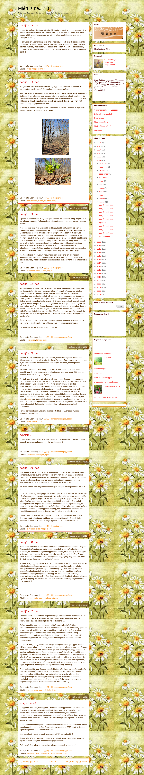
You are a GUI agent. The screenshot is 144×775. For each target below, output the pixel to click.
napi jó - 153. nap (29, 82)
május (101, 188)
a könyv (29, 399)
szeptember (104, 174)
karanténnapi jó (100, 369)
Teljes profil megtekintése (110, 64)
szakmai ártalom (51, 598)
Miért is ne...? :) (33, 8)
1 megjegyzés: (57, 66)
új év (47, 455)
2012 (99, 270)
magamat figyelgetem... (103, 353)
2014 (99, 263)
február (102, 198)
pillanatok (41, 69)
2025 (99, 146)
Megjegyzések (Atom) (59, 768)
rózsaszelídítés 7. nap (112, 386)
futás (29, 69)
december (103, 163)
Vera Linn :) (98, 130)
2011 (99, 273)
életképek (31, 271)
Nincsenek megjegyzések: (62, 337)
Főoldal (52, 761)
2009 (99, 281)
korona (43, 271)
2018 (99, 249)
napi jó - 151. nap (29, 284)
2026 (99, 143)
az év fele (107, 358)
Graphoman (99, 118)
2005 (99, 295)
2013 (99, 266)
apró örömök (32, 201)
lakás (38, 529)
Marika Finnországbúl (102, 126)
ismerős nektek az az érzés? (105, 397)
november (103, 167)
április (101, 191)
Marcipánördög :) (101, 122)
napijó (34, 69)
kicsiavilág (31, 340)
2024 (99, 150)
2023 (99, 153)
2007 (99, 287)
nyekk (38, 753)
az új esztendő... (29, 703)
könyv (34, 422)
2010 (99, 277)
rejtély (52, 753)
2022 (99, 157)
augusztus (103, 177)
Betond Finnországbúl (103, 114)
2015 (99, 259)
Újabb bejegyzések (29, 761)
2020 (99, 242)
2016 (99, 256)
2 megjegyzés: (57, 268)
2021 (99, 160)
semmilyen (40, 455)
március (102, 195)
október (102, 170)
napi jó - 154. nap (29, 25)
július (101, 181)
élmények (42, 201)
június (101, 184)
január (102, 202)
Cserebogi (111, 60)
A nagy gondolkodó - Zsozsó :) (106, 110)
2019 (99, 245)
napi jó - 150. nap (29, 353)
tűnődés (48, 690)
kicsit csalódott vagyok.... (104, 378)
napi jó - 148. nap (29, 542)
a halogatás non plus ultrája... (106, 382)
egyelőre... (26, 435)
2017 (99, 252)
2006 (99, 291)
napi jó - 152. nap (29, 214)
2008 (99, 284)
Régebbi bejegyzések (76, 761)
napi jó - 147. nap (29, 611)
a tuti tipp (97, 373)
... (95, 344)
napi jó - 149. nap (29, 468)
